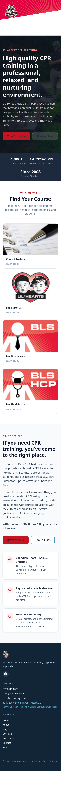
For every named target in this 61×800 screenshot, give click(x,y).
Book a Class (45, 136)
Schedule (7, 733)
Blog (5, 747)
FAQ (5, 729)
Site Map (53, 761)
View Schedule (16, 136)
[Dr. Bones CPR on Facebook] (6, 674)
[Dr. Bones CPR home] (11, 11)
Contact (7, 742)
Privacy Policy (39, 761)
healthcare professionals (34, 112)
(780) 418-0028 (10, 689)
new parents (10, 112)
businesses (26, 116)
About (6, 724)
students (8, 116)
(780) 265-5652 (16, 693)
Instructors (8, 738)
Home (6, 720)
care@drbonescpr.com (14, 698)
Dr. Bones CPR (18, 761)
